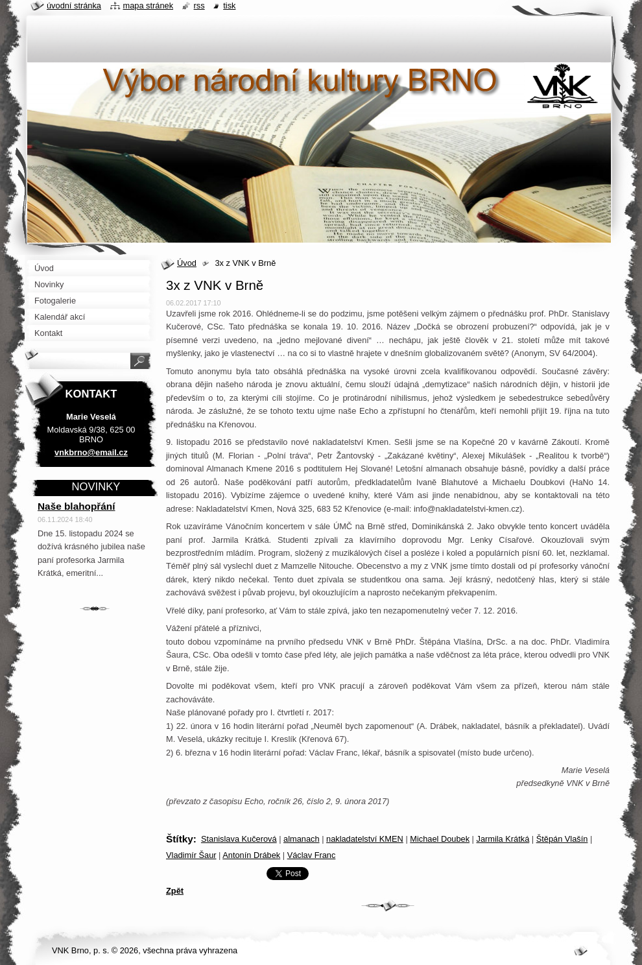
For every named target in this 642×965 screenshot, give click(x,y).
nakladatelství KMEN (364, 839)
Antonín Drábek (251, 855)
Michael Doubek (440, 839)
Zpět (175, 891)
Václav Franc (311, 855)
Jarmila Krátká (502, 839)
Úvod (186, 263)
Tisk (229, 5)
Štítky (179, 838)
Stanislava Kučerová (239, 839)
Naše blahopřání (76, 506)
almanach (301, 839)
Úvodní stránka (74, 5)
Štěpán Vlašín (562, 839)
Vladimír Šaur (191, 855)
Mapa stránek (148, 5)
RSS (199, 5)
